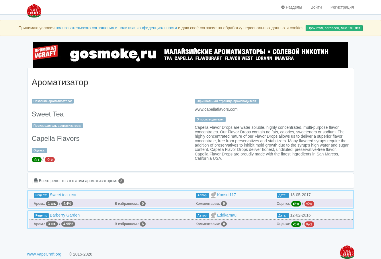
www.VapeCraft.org (44, 254)
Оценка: (39, 150)
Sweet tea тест (63, 194)
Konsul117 (226, 194)
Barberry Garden (65, 215)
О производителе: (210, 119)
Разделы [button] (291, 7)
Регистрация (342, 7)
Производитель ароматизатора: (57, 125)
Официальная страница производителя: (227, 101)
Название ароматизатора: (53, 101)
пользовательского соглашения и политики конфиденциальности (116, 28)
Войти (316, 7)
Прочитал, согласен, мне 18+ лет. (334, 28)
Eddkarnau (227, 215)
